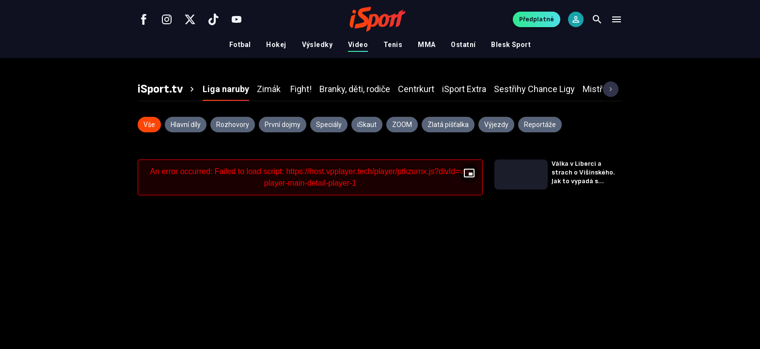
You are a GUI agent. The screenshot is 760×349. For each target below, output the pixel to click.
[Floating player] (469, 173)
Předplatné (536, 19)
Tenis (392, 44)
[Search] (597, 19)
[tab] (167, 89)
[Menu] (616, 19)
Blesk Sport (511, 44)
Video (358, 44)
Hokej (276, 44)
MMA (426, 44)
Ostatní (463, 44)
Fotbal (240, 44)
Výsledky (317, 44)
